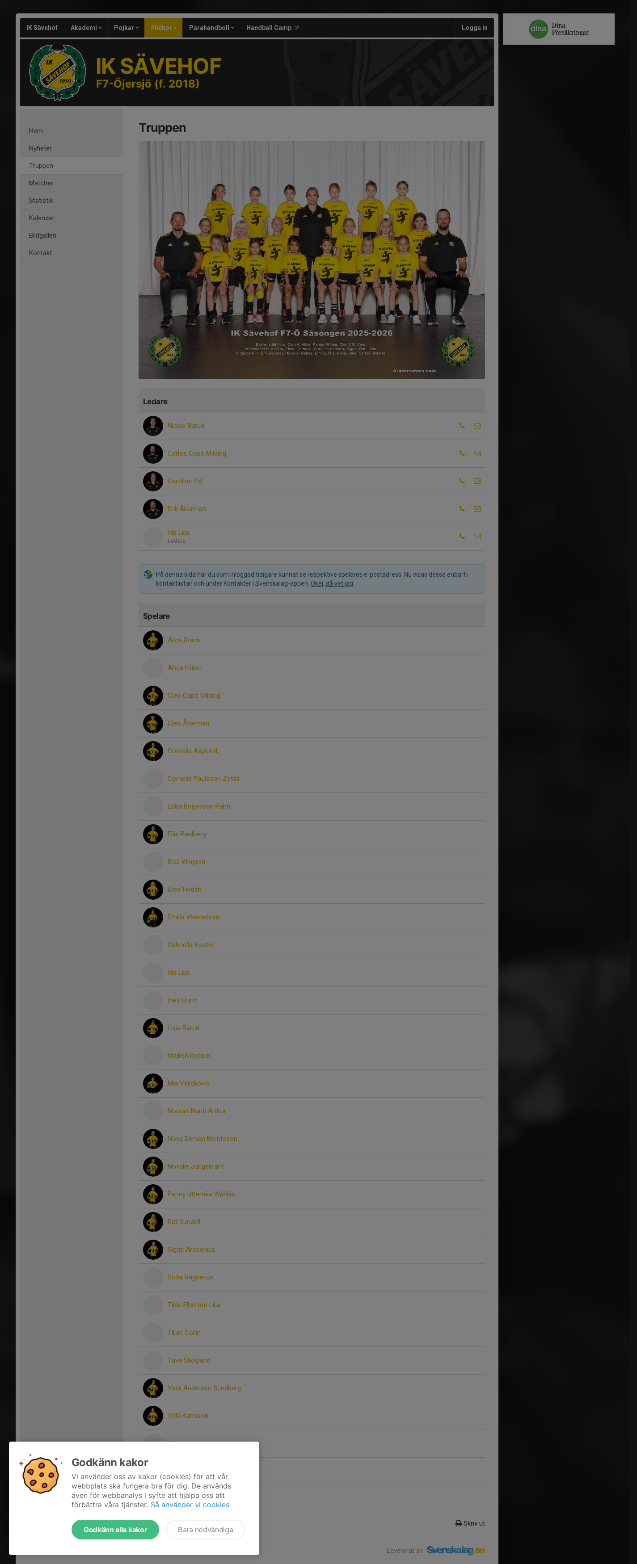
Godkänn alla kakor (115, 1529)
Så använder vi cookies (190, 1504)
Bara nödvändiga (205, 1529)
